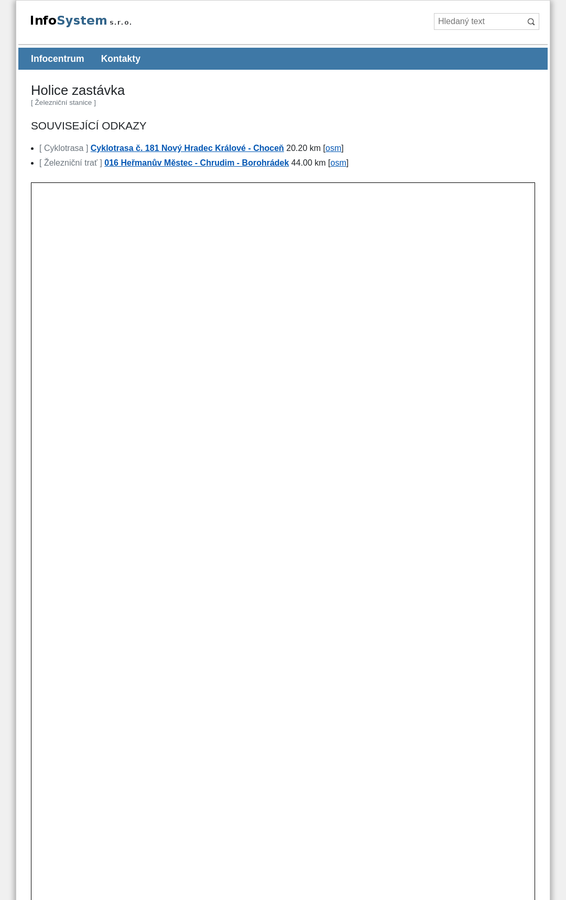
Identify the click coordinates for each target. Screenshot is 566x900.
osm (333, 148)
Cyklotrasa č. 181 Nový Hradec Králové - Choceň (187, 148)
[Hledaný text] (478, 21)
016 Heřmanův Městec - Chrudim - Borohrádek (196, 162)
